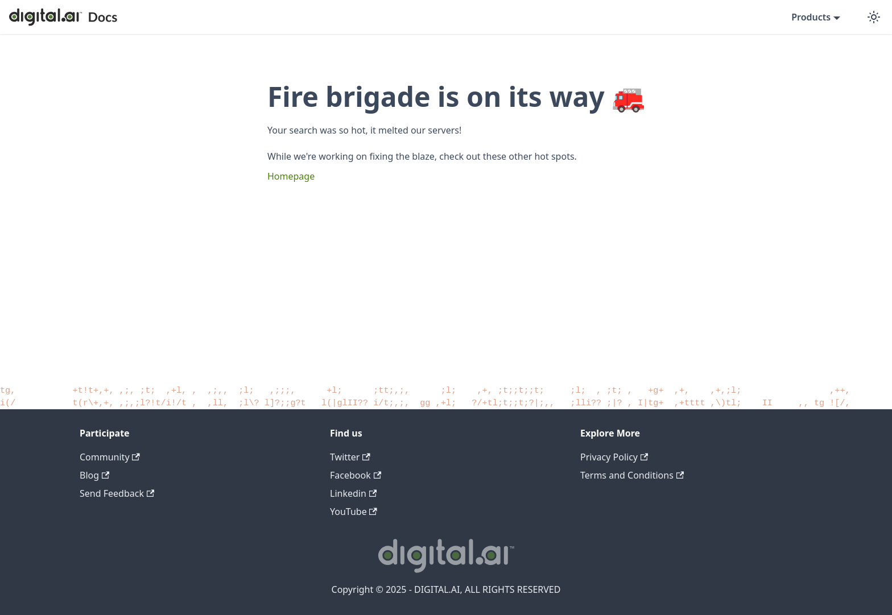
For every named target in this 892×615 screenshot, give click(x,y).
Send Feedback (117, 493)
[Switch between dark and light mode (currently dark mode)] (874, 17)
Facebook (355, 475)
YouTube (353, 511)
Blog (94, 475)
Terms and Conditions (632, 475)
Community (110, 457)
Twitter (350, 457)
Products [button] (811, 17)
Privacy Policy (614, 457)
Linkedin (353, 493)
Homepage (291, 176)
